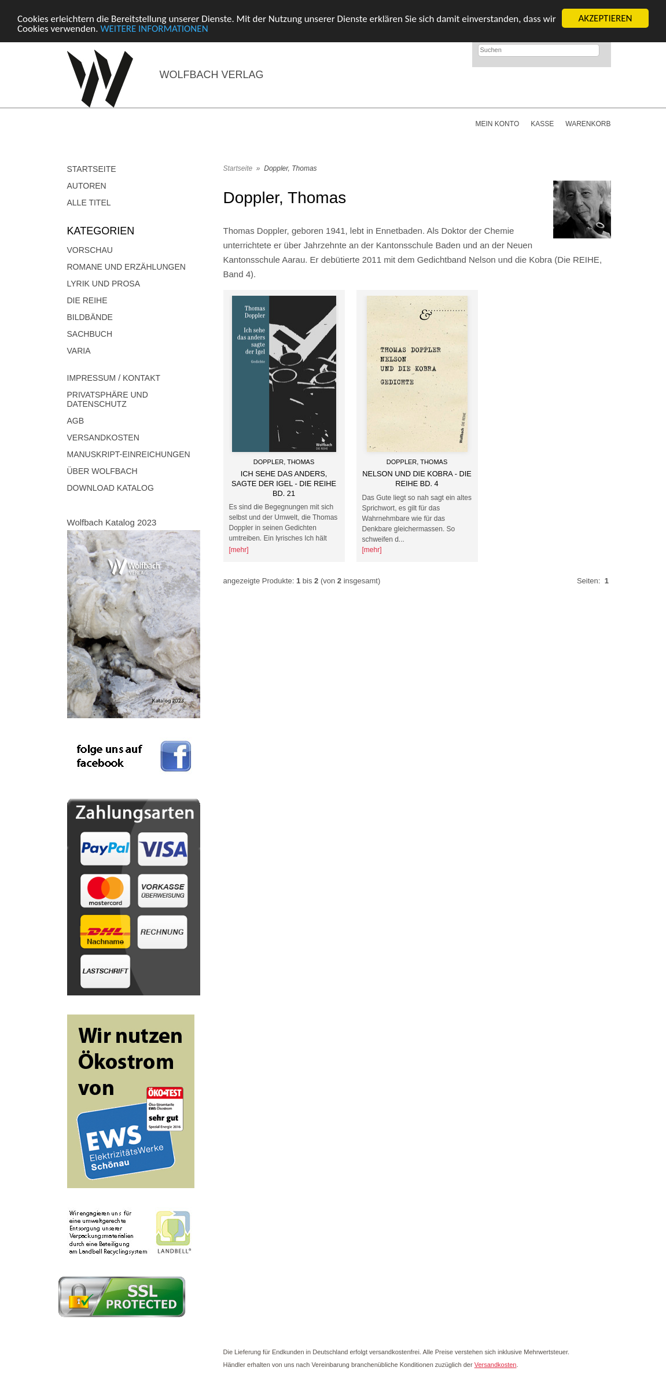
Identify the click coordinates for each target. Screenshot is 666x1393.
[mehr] (239, 550)
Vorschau (90, 250)
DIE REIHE (87, 300)
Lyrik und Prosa (104, 283)
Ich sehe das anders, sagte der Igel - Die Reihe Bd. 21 (283, 483)
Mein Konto (497, 124)
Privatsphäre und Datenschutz (107, 399)
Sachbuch (90, 334)
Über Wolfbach (102, 471)
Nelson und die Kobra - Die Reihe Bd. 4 (416, 478)
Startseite (91, 169)
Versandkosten (103, 437)
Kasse (542, 124)
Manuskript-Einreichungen (128, 454)
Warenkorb (587, 124)
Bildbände (90, 317)
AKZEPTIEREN (605, 18)
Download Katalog (110, 487)
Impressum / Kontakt (114, 378)
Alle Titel (89, 202)
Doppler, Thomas (290, 168)
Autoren (86, 185)
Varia (79, 350)
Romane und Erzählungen (126, 266)
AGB (75, 420)
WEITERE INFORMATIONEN (154, 28)
